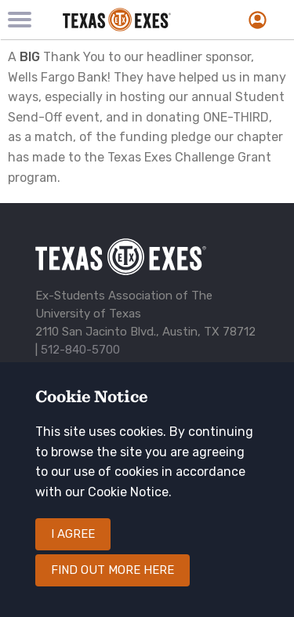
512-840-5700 (80, 350)
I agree (73, 534)
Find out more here (112, 570)
